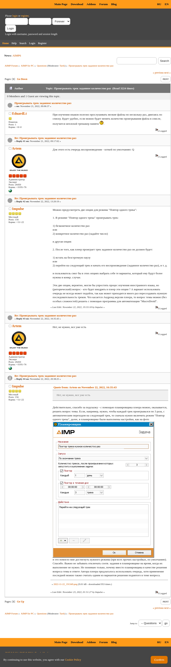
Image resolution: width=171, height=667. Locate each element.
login (15, 15)
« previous (158, 72)
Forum (103, 4)
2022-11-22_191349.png (65, 584)
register (24, 15)
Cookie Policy (73, 659)
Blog (114, 4)
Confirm (159, 659)
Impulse (18, 209)
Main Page (60, 4)
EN (167, 4)
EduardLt (19, 113)
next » (167, 72)
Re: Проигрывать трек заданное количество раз (45, 138)
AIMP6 (16, 55)
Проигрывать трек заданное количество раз (43, 103)
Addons (91, 4)
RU (159, 4)
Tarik (62, 65)
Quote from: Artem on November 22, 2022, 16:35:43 (84, 387)
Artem (16, 148)
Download (77, 4)
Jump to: (133, 623)
